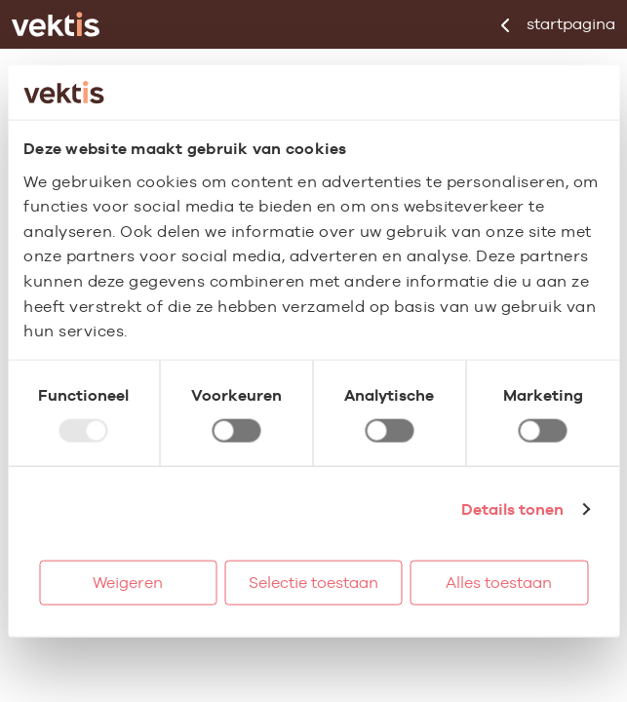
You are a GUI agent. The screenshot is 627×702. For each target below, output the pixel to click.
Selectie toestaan (313, 581)
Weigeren (128, 581)
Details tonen (512, 508)
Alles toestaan (499, 581)
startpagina (558, 24)
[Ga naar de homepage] (55, 24)
